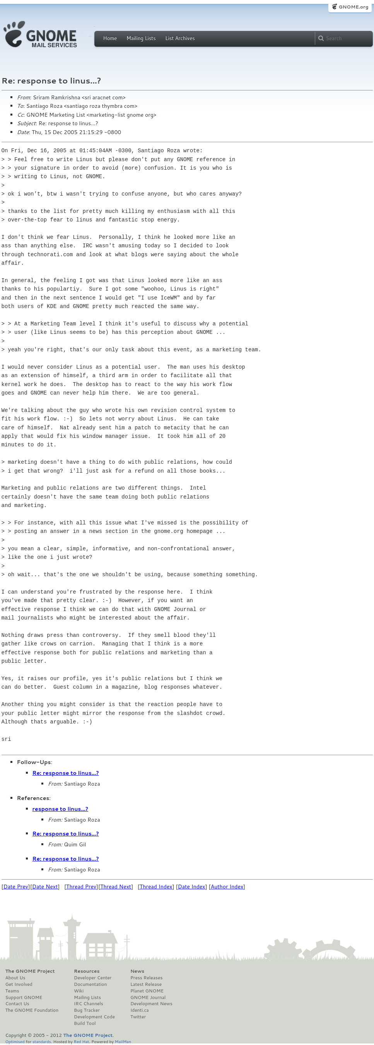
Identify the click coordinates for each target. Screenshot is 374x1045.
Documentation (90, 984)
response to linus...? (60, 809)
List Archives (180, 38)
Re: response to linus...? (65, 773)
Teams (12, 991)
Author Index (227, 886)
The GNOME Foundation (32, 1010)
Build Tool (85, 1023)
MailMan (123, 1041)
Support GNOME (24, 997)
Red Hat (81, 1041)
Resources (86, 971)
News (137, 971)
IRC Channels (88, 1004)
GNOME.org (353, 6)
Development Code (94, 1017)
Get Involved (18, 984)
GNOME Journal (148, 997)
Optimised (15, 1041)
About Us (15, 978)
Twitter (138, 1017)
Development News (151, 1004)
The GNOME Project (30, 971)
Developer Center (92, 978)
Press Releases (146, 978)
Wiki (79, 991)
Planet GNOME (147, 991)
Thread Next (115, 886)
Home (110, 38)
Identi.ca (139, 1010)
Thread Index (156, 886)
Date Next (45, 886)
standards (41, 1041)
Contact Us (17, 1004)
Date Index (191, 886)
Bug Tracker (87, 1010)
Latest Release (146, 984)
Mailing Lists (141, 38)
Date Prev (15, 886)
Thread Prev (81, 886)
